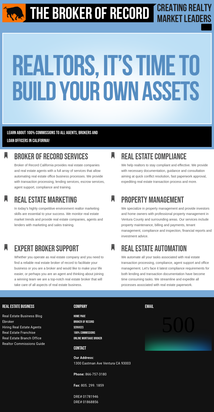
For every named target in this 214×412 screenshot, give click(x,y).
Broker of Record (84, 322)
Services (79, 327)
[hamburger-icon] (206, 27)
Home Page (80, 316)
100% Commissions (84, 333)
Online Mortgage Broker (88, 338)
